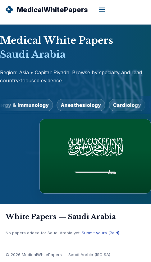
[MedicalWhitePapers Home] (46, 9)
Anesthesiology (82, 105)
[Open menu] (101, 9)
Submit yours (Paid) (100, 232)
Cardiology (128, 105)
